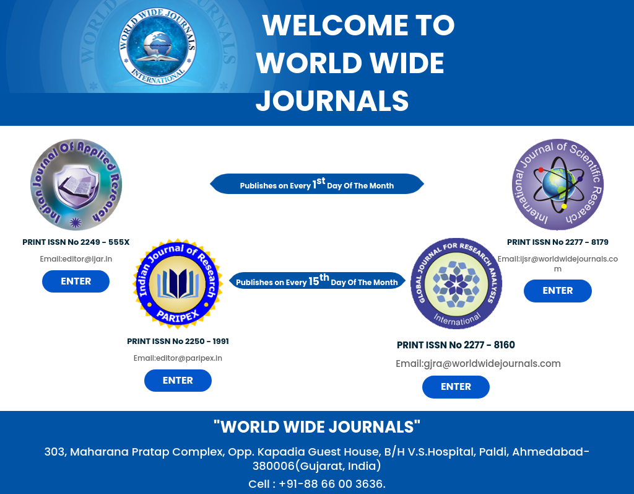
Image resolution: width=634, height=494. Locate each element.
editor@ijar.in (88, 259)
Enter (76, 281)
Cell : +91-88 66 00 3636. (316, 484)
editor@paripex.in (189, 358)
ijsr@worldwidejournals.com (569, 264)
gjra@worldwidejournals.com (492, 363)
